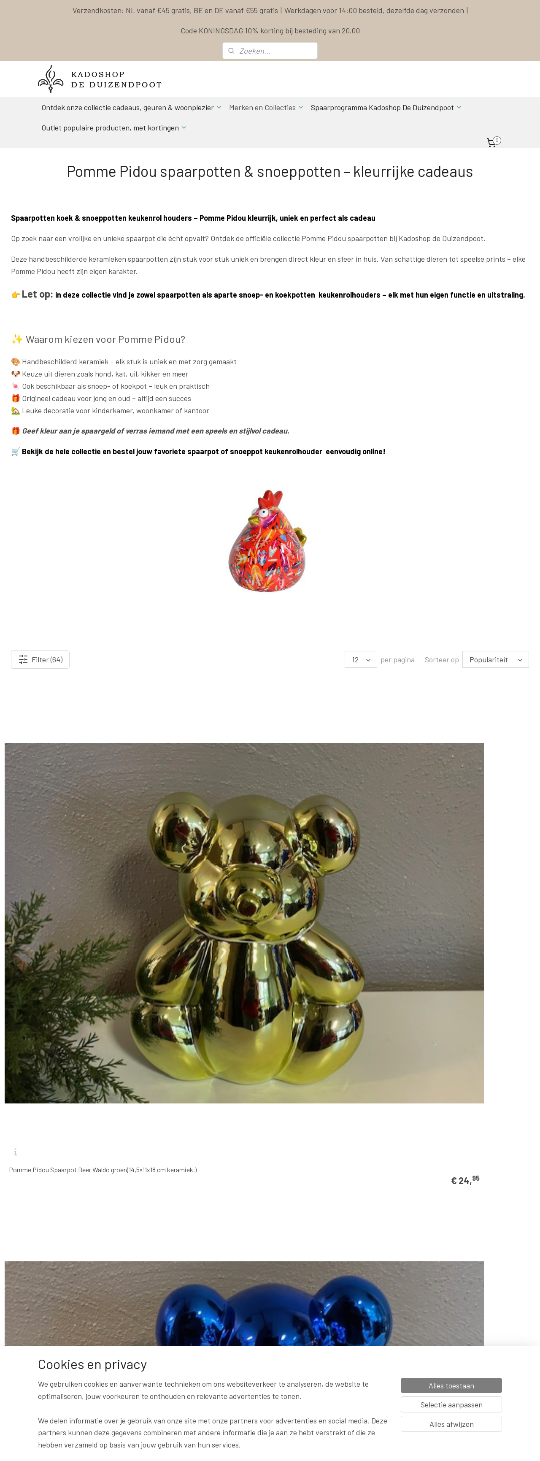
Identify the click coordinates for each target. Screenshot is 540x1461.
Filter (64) (40, 659)
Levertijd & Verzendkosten (355, 1280)
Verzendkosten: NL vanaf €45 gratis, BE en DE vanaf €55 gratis (175, 10)
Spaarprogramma (344, 1289)
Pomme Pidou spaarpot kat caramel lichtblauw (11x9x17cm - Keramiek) (465, 977)
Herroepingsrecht (343, 1327)
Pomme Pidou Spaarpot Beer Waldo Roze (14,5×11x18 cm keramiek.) (202, 977)
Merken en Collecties (266, 107)
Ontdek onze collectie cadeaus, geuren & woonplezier (131, 107)
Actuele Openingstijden (266, 1308)
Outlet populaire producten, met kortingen (114, 127)
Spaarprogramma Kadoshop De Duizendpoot (386, 107)
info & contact (153, 1336)
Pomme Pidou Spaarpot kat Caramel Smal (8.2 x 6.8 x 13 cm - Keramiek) (330, 1142)
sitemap (311, 1445)
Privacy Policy (338, 1308)
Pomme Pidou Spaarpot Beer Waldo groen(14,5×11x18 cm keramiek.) (59, 812)
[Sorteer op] (496, 659)
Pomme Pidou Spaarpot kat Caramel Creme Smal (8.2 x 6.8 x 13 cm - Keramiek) (471, 1142)
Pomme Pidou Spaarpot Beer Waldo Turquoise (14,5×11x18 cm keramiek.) (464, 812)
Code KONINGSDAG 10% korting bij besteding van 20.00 (270, 30)
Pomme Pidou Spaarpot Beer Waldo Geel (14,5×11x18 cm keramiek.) (336, 812)
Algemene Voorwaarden (351, 1299)
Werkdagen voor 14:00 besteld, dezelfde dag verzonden (374, 10)
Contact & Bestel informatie (357, 1270)
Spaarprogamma (74, 1393)
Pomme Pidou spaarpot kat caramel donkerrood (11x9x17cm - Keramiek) (60, 1142)
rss (324, 1445)
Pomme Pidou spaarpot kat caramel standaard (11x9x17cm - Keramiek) (195, 1142)
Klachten (332, 1317)
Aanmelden (156, 1374)
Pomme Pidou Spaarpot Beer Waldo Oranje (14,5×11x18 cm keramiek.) (59, 977)
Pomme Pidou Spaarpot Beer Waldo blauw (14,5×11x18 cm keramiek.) (194, 812)
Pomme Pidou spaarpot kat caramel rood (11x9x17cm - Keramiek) (337, 977)
